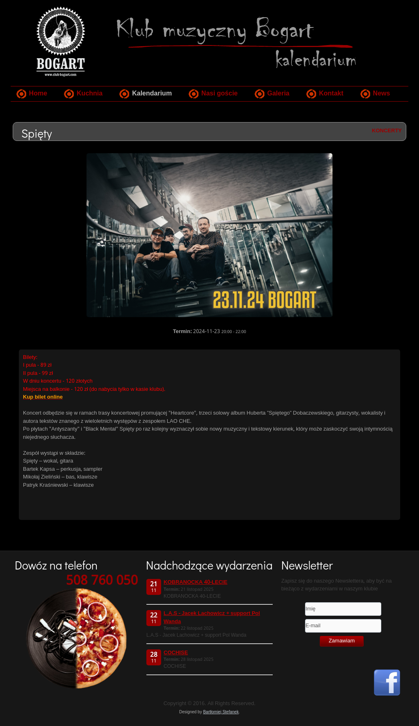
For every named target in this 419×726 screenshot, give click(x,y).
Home (38, 93)
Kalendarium (152, 93)
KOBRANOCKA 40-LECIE (196, 582)
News (381, 93)
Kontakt (331, 93)
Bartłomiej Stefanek (221, 712)
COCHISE (176, 653)
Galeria (278, 93)
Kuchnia (89, 93)
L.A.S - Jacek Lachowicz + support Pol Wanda (212, 617)
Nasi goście (219, 93)
